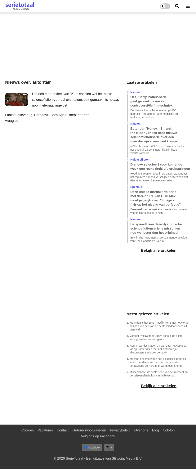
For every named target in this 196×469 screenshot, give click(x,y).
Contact (63, 430)
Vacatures (45, 430)
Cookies (27, 430)
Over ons (141, 430)
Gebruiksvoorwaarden (89, 430)
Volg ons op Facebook (98, 436)
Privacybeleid (120, 430)
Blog (155, 430)
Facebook (92, 447)
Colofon (169, 430)
